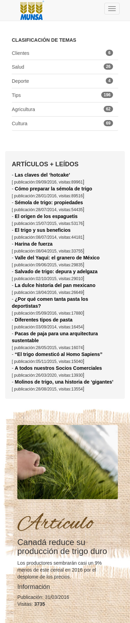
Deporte (62, 81)
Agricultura (62, 109)
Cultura (62, 123)
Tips (62, 95)
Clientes (62, 53)
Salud (62, 66)
